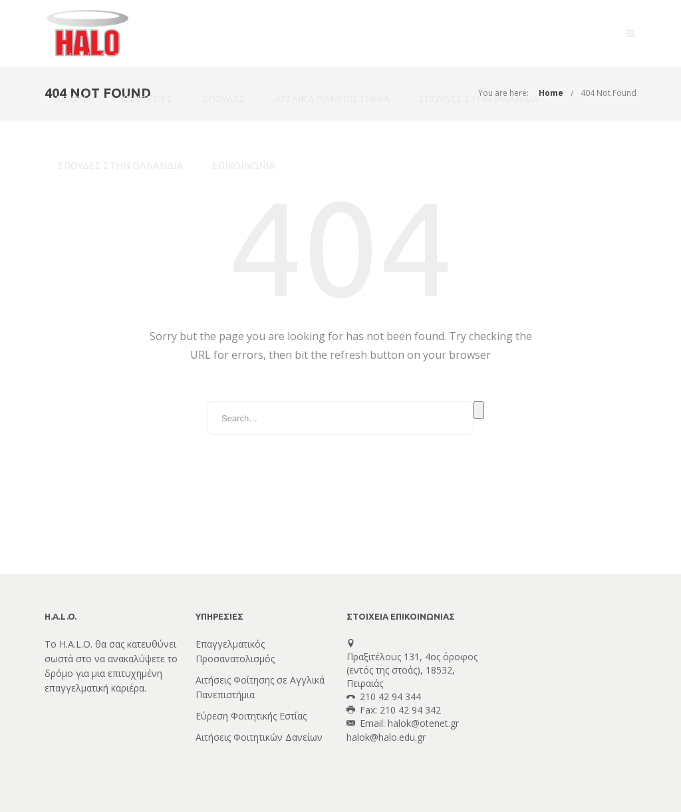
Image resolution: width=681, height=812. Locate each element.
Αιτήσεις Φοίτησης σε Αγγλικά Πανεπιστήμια (260, 687)
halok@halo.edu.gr (386, 737)
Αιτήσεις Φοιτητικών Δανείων (259, 737)
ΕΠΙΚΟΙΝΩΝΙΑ (243, 165)
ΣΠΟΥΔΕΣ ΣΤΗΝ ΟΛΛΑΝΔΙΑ (120, 165)
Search (479, 410)
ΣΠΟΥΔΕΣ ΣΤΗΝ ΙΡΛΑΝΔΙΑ (479, 98)
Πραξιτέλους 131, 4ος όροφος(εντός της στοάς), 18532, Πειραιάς (411, 670)
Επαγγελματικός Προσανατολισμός (235, 651)
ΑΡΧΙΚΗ (72, 98)
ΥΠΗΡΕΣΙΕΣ (146, 98)
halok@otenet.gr (423, 723)
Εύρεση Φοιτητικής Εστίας (251, 716)
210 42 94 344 (390, 696)
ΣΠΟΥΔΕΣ (223, 98)
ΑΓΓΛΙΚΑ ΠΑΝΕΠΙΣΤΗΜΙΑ (332, 98)
